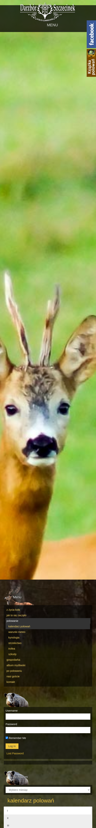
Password (11, 724)
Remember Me (16, 738)
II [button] (7, 818)
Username (12, 710)
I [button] (7, 810)
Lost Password (15, 753)
